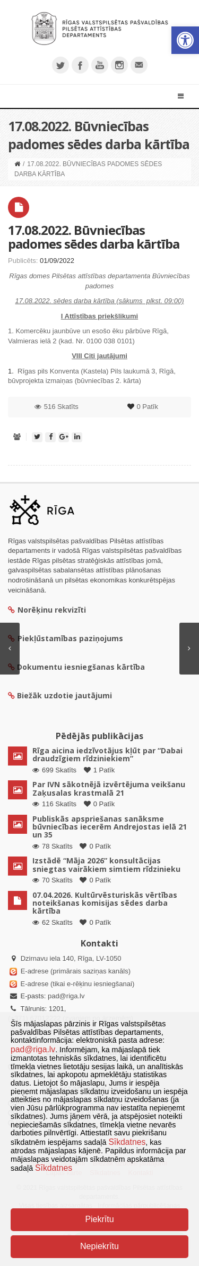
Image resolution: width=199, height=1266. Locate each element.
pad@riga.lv (66, 996)
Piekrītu (99, 1219)
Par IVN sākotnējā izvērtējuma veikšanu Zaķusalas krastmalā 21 (108, 788)
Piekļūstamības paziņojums (65, 638)
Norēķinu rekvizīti (47, 610)
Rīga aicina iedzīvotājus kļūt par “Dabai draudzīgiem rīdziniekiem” (107, 754)
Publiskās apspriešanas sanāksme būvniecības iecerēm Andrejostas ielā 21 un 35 (109, 827)
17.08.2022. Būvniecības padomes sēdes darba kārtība (93, 236)
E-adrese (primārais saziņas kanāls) (76, 971)
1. (11, 371)
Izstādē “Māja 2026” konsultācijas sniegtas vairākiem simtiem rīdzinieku (106, 864)
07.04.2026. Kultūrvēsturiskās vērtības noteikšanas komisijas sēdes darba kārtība (104, 903)
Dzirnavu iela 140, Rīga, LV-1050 (71, 958)
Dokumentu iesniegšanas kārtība (81, 667)
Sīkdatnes (126, 1141)
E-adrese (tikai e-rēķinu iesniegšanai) (76, 984)
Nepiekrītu (99, 1246)
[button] (185, 40)
